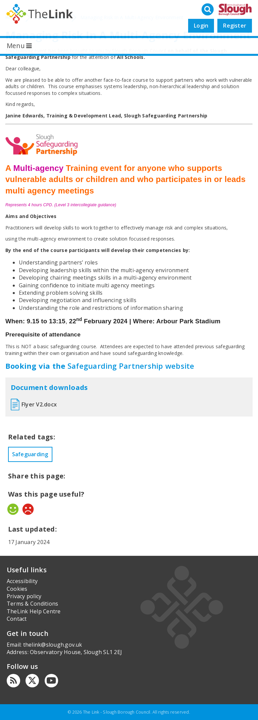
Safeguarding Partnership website (131, 366)
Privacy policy (24, 596)
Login (201, 25)
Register (234, 25)
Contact (17, 618)
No (28, 509)
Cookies (17, 588)
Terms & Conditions (32, 603)
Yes (13, 509)
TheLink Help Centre (34, 611)
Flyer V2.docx (39, 404)
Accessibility (22, 581)
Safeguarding (30, 454)
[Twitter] (32, 680)
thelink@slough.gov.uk (52, 644)
